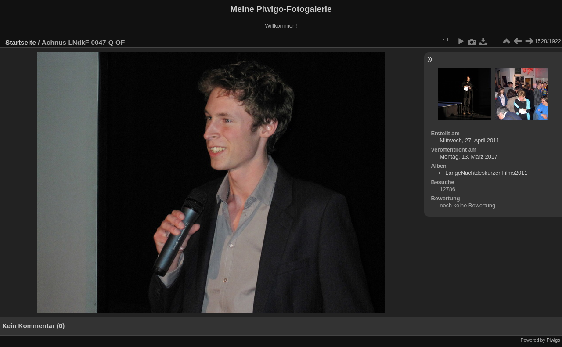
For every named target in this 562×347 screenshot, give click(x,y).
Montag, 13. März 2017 (468, 156)
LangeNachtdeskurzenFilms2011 (486, 173)
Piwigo (553, 340)
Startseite (20, 42)
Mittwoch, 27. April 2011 (469, 140)
